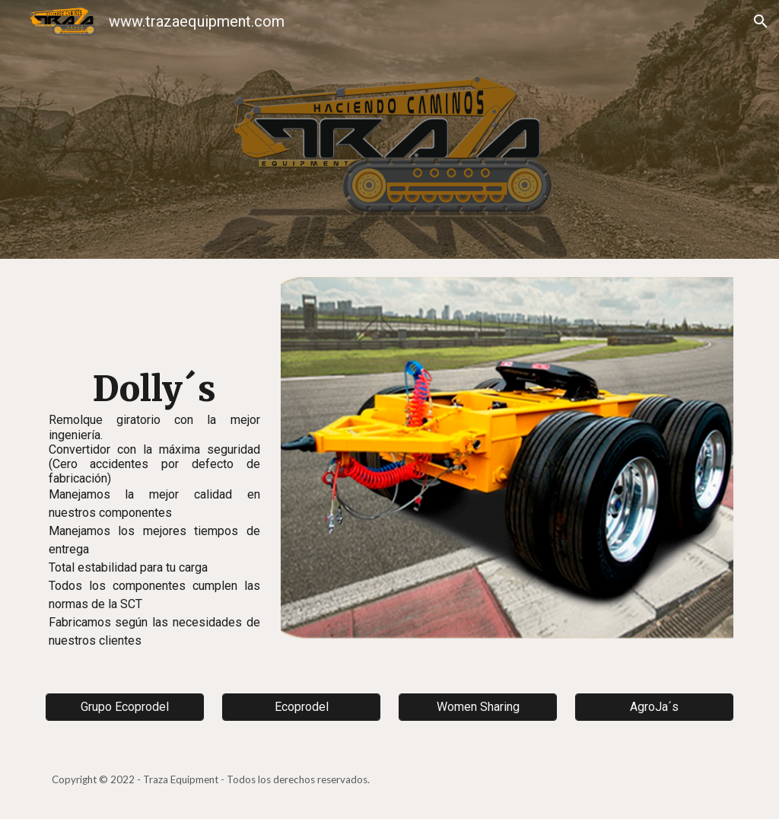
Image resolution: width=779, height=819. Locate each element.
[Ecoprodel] (301, 706)
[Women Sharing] (478, 706)
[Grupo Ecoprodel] (125, 706)
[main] (154, 466)
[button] (760, 21)
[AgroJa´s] (654, 706)
